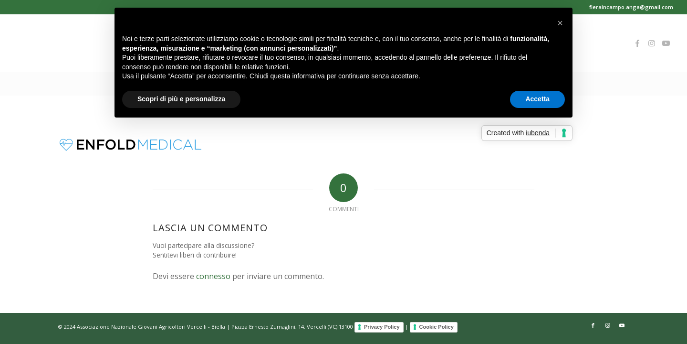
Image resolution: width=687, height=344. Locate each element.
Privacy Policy (382, 327)
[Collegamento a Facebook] (637, 43)
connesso (213, 276)
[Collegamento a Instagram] (652, 43)
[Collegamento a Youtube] (666, 43)
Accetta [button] (537, 99)
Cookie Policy (436, 327)
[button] (560, 23)
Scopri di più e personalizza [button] (181, 99)
